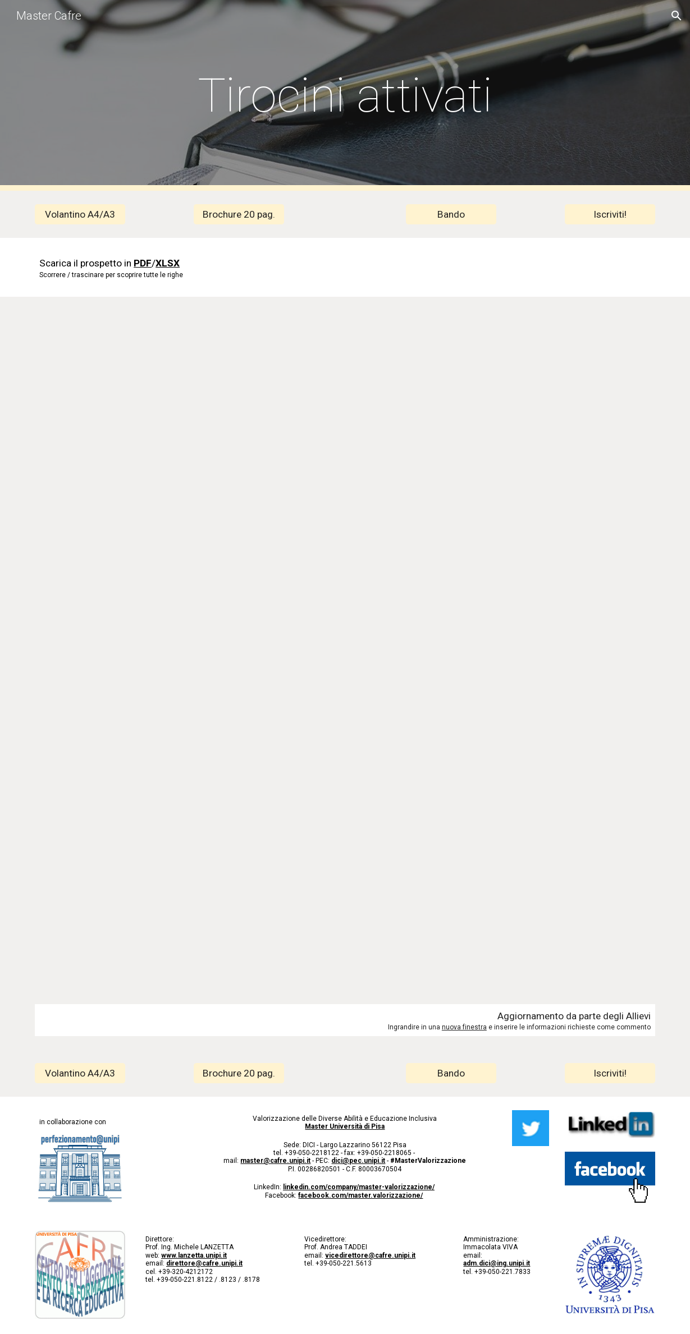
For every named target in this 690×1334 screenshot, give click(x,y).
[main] (345, 96)
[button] (676, 15)
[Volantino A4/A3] (80, 215)
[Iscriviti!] (610, 215)
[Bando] (451, 215)
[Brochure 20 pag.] (239, 215)
